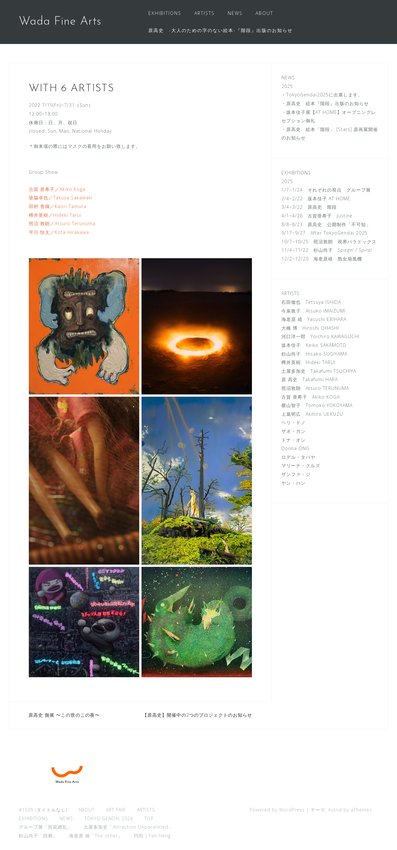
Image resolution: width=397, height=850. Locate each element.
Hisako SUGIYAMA (326, 354)
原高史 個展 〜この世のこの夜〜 (64, 715)
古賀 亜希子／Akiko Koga (57, 189)
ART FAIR (116, 810)
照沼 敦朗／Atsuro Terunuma (62, 223)
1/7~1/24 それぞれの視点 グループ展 (326, 190)
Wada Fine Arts (60, 22)
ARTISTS (204, 13)
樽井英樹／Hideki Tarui (55, 215)
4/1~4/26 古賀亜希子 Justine (317, 216)
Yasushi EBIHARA (326, 319)
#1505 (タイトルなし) (43, 810)
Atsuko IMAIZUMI (326, 311)
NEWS (235, 13)
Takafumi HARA (318, 379)
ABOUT (264, 13)
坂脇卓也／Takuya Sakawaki (61, 197)
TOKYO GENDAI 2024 (109, 818)
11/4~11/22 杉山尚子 (326, 250)
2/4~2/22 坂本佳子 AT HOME (315, 198)
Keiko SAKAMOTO (326, 345)
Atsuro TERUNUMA (327, 388)
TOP (149, 818)
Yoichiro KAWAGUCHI (335, 336)
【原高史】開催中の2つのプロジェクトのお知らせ (197, 715)
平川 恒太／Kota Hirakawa (59, 232)
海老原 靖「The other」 (96, 836)
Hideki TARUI (320, 362)
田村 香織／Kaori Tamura (57, 206)
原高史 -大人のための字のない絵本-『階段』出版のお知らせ (220, 30)
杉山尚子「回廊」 (38, 836)
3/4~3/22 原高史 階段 (309, 207)
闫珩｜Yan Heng (152, 836)
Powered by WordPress (277, 810)
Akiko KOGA (326, 397)
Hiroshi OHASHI (320, 328)
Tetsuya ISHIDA (321, 302)
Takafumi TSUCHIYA (333, 371)
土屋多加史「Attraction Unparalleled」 (128, 827)
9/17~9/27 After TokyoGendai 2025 (324, 233)
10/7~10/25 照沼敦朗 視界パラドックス (329, 241)
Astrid (335, 810)
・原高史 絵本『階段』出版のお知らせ (325, 103)
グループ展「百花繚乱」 (45, 827)
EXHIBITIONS (164, 13)
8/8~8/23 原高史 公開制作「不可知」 (326, 224)
